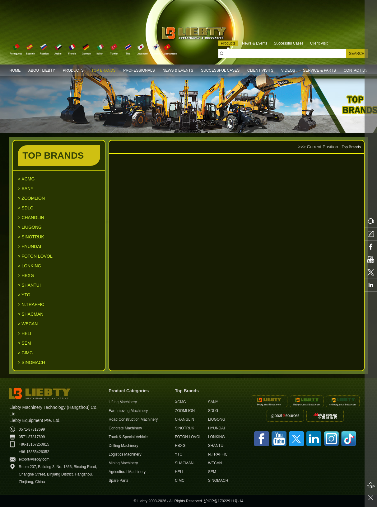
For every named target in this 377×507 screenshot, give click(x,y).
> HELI (24, 333)
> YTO (24, 294)
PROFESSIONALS (139, 70)
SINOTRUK (184, 428)
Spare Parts (118, 480)
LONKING (216, 437)
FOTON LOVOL (188, 437)
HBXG (180, 445)
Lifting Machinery (123, 402)
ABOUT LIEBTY (41, 70)
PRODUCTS (73, 70)
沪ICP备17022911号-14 (224, 501)
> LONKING (29, 265)
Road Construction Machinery (133, 419)
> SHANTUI (29, 285)
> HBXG (26, 275)
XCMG (180, 402)
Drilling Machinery (123, 445)
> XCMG (26, 178)
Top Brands (350, 146)
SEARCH (357, 53)
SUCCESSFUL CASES (220, 70)
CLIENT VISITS (260, 70)
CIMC (179, 480)
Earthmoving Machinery (128, 411)
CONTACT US (356, 70)
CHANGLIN (184, 419)
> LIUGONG (30, 227)
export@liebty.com (34, 459)
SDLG (213, 411)
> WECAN (28, 323)
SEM (212, 472)
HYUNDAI (216, 428)
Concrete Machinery (125, 428)
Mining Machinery (123, 463)
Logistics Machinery (125, 454)
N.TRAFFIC (218, 454)
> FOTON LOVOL (35, 256)
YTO (178, 454)
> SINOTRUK (31, 236)
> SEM (24, 343)
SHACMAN (184, 463)
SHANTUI (216, 445)
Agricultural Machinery (127, 472)
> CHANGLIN (31, 217)
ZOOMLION (185, 411)
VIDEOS (288, 70)
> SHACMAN (30, 314)
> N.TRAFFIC (31, 304)
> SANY (25, 188)
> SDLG (25, 207)
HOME (15, 70)
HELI (179, 472)
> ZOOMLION (31, 198)
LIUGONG (216, 419)
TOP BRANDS (103, 70)
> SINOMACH (31, 362)
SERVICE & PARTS (319, 70)
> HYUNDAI (29, 246)
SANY (213, 402)
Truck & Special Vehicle (128, 437)
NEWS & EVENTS (177, 70)
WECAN (215, 463)
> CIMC (25, 352)
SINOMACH (218, 480)
